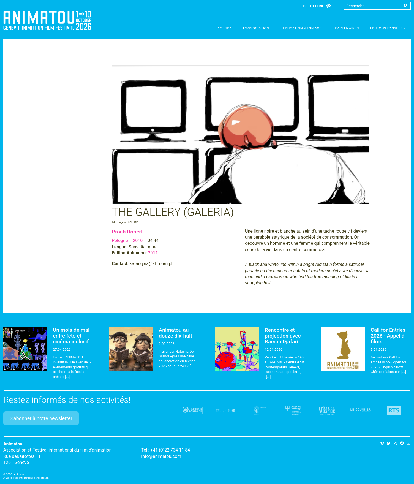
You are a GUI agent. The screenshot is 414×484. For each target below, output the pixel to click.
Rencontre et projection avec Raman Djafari (283, 336)
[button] (257, 29)
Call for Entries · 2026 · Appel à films (389, 336)
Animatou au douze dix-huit (175, 333)
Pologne (120, 240)
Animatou (47, 20)
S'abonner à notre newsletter (41, 418)
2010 (138, 240)
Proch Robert (127, 232)
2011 (153, 252)
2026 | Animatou (15, 474)
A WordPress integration (17, 477)
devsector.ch (41, 477)
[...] (67, 377)
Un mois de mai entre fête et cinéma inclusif (71, 336)
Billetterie (313, 6)
